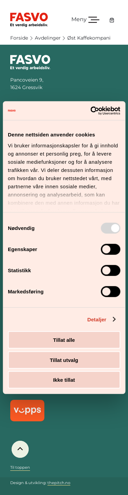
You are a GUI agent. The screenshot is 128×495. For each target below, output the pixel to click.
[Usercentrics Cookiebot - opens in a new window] (91, 110)
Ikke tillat (64, 380)
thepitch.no (58, 482)
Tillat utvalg (64, 360)
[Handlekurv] (112, 20)
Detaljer (96, 319)
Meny (79, 19)
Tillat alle (64, 340)
